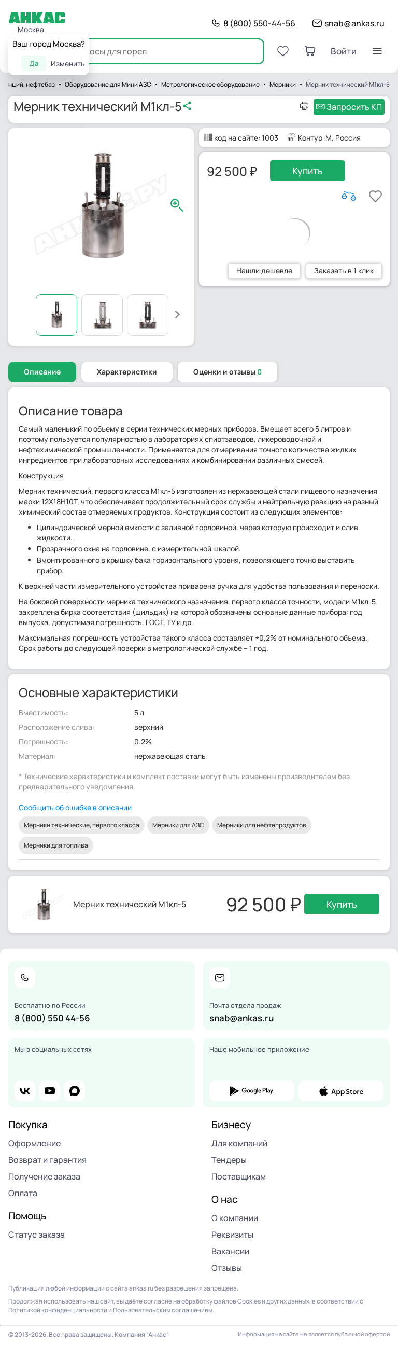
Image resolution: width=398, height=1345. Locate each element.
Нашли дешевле (264, 270)
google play (251, 1090)
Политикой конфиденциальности (57, 1310)
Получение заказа (44, 1176)
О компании (234, 1218)
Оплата (22, 1193)
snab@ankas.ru (354, 23)
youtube (49, 1090)
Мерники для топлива (56, 845)
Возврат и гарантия (47, 1160)
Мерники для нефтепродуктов (261, 825)
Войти (344, 51)
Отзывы (226, 1267)
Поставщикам (238, 1176)
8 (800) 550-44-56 (259, 23)
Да (34, 63)
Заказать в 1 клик (344, 270)
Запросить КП (354, 107)
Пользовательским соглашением (162, 1310)
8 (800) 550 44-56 (52, 1018)
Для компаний (239, 1143)
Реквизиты (232, 1234)
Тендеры (229, 1160)
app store (340, 1090)
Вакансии (230, 1251)
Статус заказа (36, 1234)
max (74, 1090)
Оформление (34, 1143)
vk (25, 1090)
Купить (307, 170)
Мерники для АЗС (178, 825)
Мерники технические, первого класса (81, 825)
